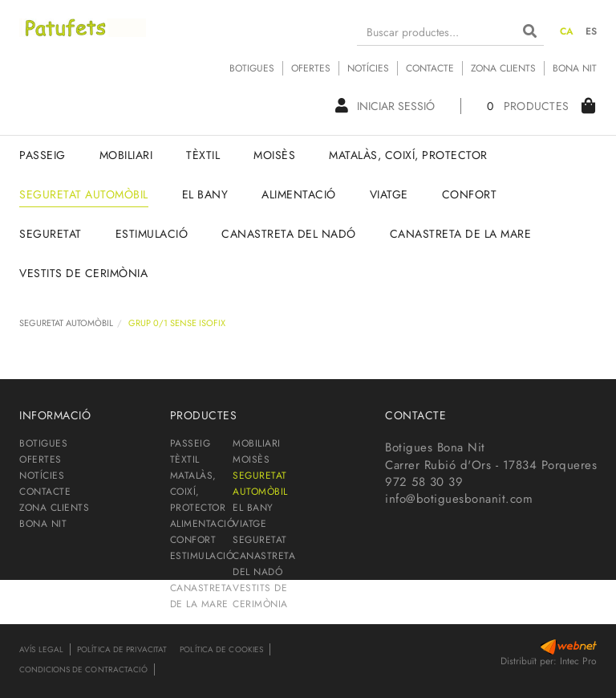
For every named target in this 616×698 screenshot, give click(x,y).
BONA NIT (575, 68)
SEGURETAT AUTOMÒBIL (66, 322)
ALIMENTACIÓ (202, 523)
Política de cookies (221, 649)
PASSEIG (190, 443)
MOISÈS (251, 459)
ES (592, 31)
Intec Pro (578, 661)
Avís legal (41, 649)
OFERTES (310, 68)
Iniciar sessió (385, 106)
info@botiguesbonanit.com (459, 499)
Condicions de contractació (83, 669)
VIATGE (249, 523)
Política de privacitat (122, 649)
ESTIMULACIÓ (202, 556)
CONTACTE (430, 68)
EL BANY (253, 507)
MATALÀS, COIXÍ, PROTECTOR (198, 491)
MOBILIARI (257, 443)
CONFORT (193, 540)
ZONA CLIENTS (503, 68)
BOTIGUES (251, 68)
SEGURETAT (260, 540)
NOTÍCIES (368, 68)
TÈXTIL (185, 459)
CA (567, 31)
